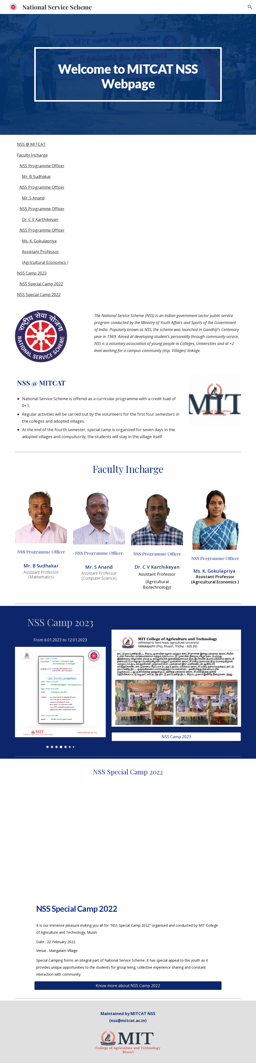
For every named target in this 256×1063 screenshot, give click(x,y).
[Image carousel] (60, 697)
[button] (250, 7)
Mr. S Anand (33, 198)
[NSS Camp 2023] (176, 736)
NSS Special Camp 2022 (41, 284)
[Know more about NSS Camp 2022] (128, 985)
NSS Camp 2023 (31, 273)
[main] (128, 74)
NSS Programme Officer (42, 166)
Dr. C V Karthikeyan (40, 219)
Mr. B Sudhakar (36, 176)
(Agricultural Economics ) (45, 262)
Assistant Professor (40, 251)
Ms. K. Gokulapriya (39, 241)
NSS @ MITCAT (31, 144)
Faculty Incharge (32, 155)
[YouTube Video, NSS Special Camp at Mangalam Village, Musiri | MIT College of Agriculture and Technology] (128, 844)
